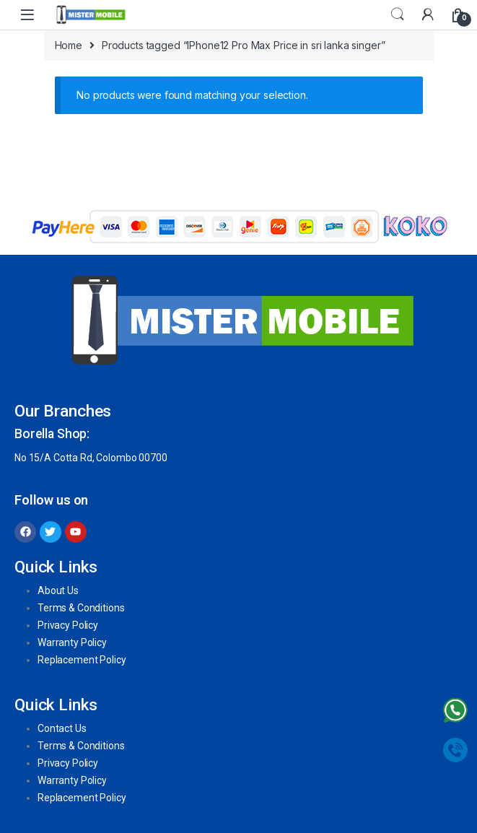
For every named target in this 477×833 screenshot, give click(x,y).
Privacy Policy (68, 625)
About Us (58, 590)
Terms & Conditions (81, 608)
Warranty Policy (72, 642)
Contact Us (62, 728)
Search (398, 14)
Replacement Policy (82, 660)
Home (68, 45)
